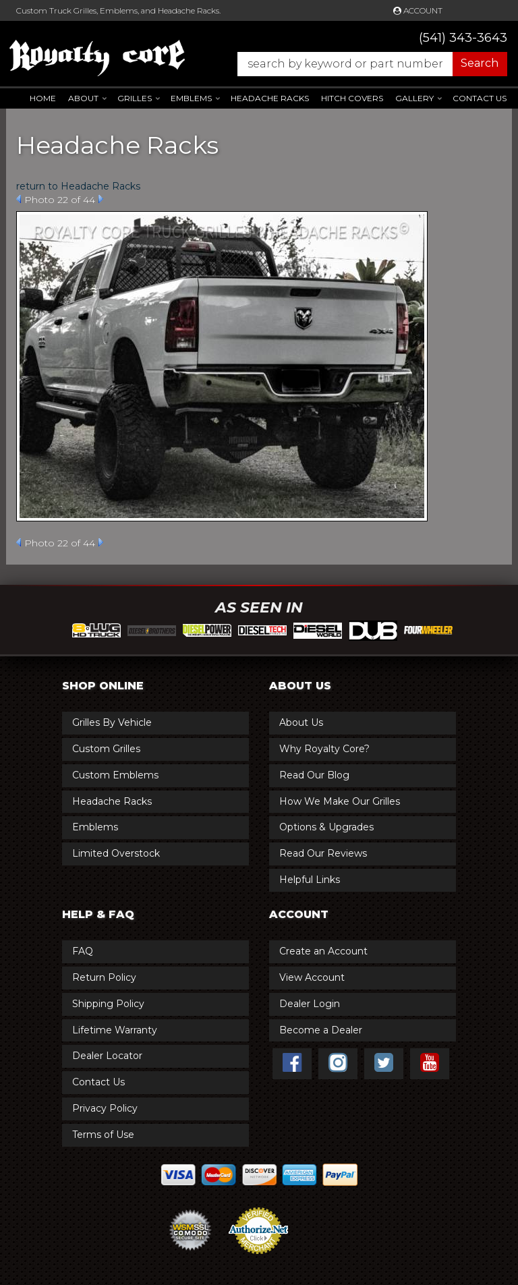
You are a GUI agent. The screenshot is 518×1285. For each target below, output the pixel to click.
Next (100, 199)
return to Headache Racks (78, 186)
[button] (365, 64)
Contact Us (480, 98)
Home (43, 98)
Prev (18, 199)
